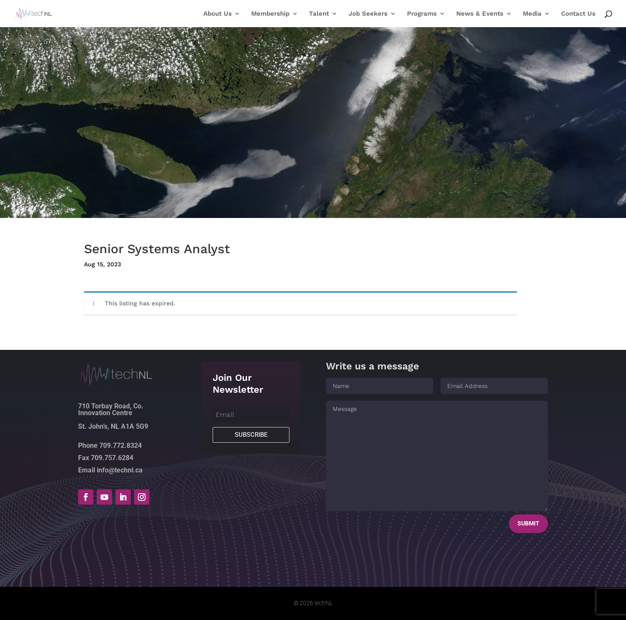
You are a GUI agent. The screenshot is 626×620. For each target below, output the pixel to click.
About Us (217, 14)
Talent (319, 14)
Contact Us (578, 14)
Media (532, 14)
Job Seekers (367, 14)
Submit (528, 523)
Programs (422, 14)
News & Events (479, 14)
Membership (270, 14)
